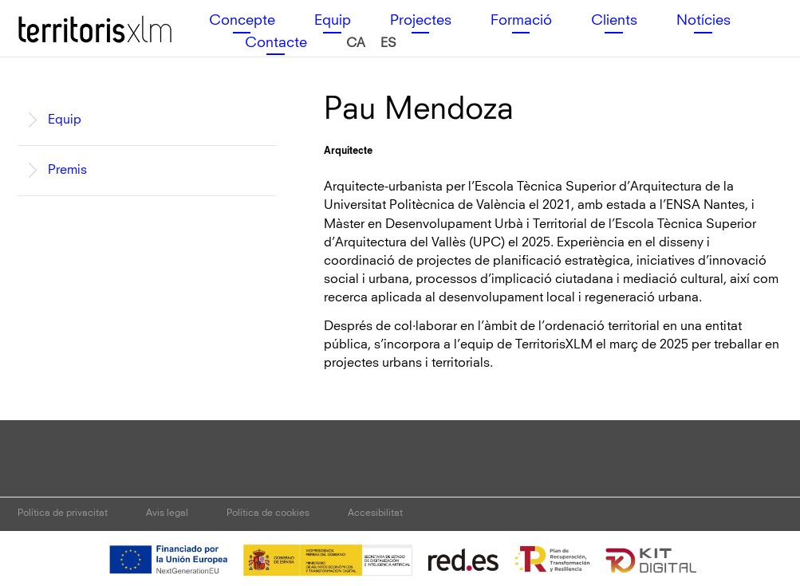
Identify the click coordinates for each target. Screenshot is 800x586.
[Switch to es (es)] (388, 43)
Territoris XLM (58, 15)
